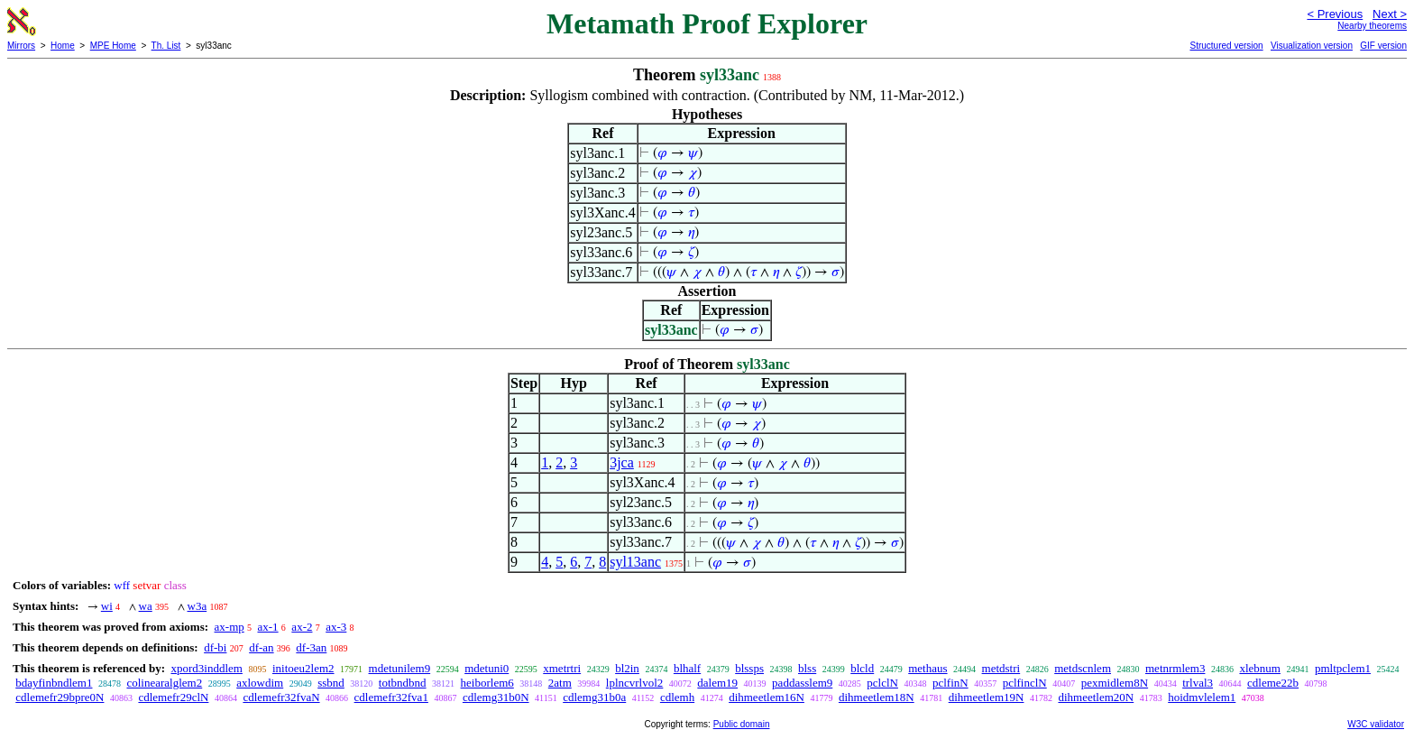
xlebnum (1260, 668)
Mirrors (21, 46)
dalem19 (717, 682)
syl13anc (635, 561)
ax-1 (268, 626)
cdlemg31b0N (496, 697)
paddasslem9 (802, 682)
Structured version (1225, 46)
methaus (927, 668)
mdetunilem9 (400, 668)
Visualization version (1312, 46)
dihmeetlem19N (986, 697)
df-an (261, 647)
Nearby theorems (1372, 26)
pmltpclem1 (1343, 668)
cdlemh (677, 697)
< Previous (1335, 14)
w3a (197, 606)
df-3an (311, 647)
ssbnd (330, 682)
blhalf (687, 668)
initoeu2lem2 (303, 668)
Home (62, 46)
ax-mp (229, 626)
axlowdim (259, 682)
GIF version (1383, 46)
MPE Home (113, 46)
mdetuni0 (486, 668)
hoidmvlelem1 (1201, 697)
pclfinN (950, 682)
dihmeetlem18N (876, 697)
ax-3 (336, 626)
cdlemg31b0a (594, 697)
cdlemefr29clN (173, 697)
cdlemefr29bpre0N (59, 697)
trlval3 (1197, 682)
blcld (862, 668)
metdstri (1001, 668)
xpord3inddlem (206, 668)
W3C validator (1375, 724)
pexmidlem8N (1114, 682)
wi (107, 606)
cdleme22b (1273, 682)
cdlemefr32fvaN (281, 697)
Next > (1390, 14)
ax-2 (301, 626)
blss (807, 668)
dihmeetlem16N (766, 697)
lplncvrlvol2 (635, 682)
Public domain (741, 724)
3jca (622, 462)
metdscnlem (1082, 668)
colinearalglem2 (164, 682)
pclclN (882, 682)
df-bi (215, 647)
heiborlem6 (487, 682)
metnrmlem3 (1175, 668)
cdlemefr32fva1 (391, 697)
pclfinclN (1025, 682)
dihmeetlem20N (1096, 697)
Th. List (166, 46)
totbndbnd (403, 682)
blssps (749, 668)
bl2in (627, 668)
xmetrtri (562, 668)
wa (145, 606)
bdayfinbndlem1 (53, 682)
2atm (560, 682)
